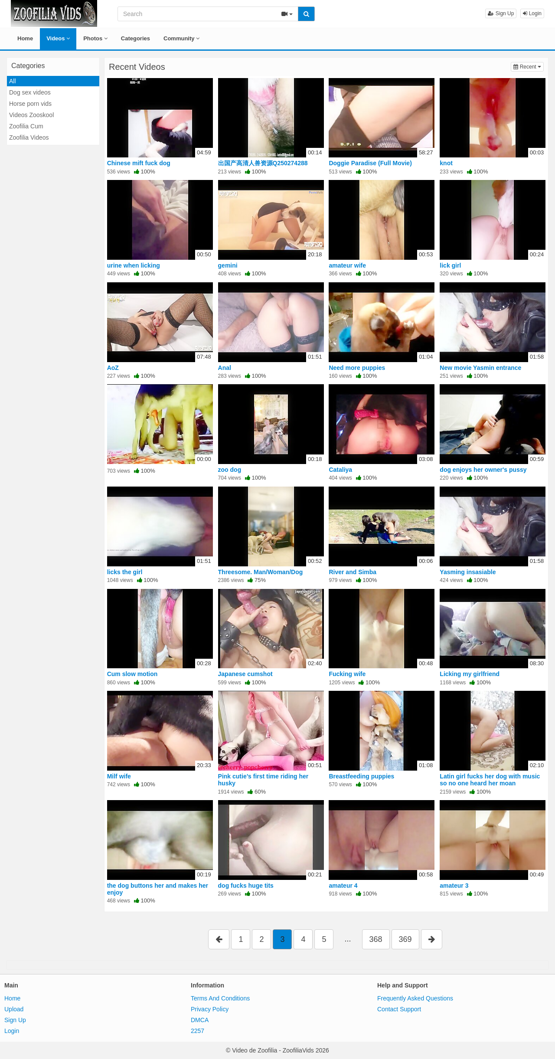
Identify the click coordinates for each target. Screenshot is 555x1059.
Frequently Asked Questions (415, 998)
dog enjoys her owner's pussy (483, 469)
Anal (224, 367)
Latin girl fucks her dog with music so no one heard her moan (490, 780)
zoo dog (230, 469)
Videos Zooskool (31, 114)
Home (25, 38)
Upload (13, 1009)
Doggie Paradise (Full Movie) (370, 163)
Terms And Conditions (220, 998)
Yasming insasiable (468, 572)
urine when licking (133, 265)
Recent (528, 66)
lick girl (450, 265)
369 (405, 939)
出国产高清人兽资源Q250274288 (263, 163)
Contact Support (399, 1009)
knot (446, 163)
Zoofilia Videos (29, 137)
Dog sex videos (30, 92)
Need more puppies (357, 367)
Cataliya (340, 469)
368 (375, 939)
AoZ (113, 367)
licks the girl (125, 572)
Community (181, 38)
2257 (197, 1030)
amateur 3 (454, 885)
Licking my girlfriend (470, 673)
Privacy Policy (210, 1009)
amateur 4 (343, 885)
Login (532, 13)
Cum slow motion (132, 673)
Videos (58, 38)
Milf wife (119, 776)
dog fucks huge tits (246, 885)
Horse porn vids (30, 103)
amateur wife (347, 265)
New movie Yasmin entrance (480, 367)
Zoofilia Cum (26, 126)
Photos (95, 38)
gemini (228, 265)
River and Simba (352, 572)
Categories (135, 38)
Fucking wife (347, 673)
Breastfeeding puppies (361, 776)
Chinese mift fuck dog (138, 163)
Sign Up (501, 13)
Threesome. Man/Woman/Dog (260, 572)
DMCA (200, 1020)
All (12, 81)
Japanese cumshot (245, 673)
